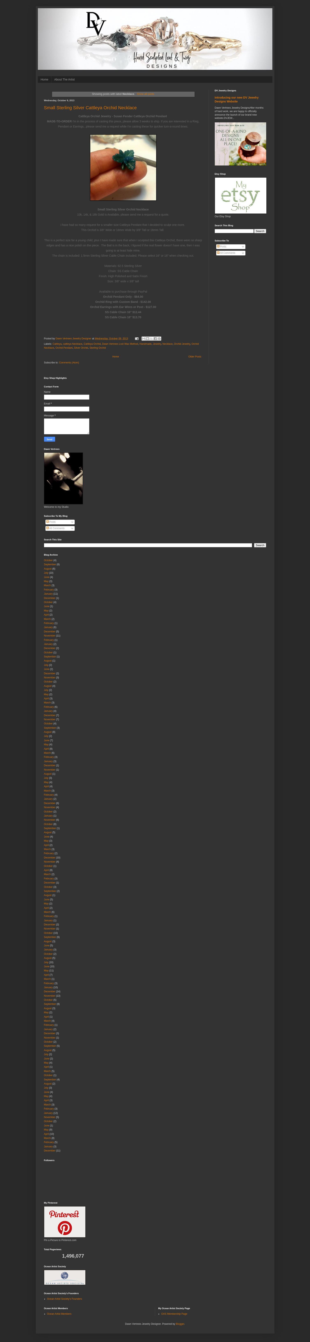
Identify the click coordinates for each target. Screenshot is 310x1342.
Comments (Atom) (69, 362)
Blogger (180, 1323)
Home (44, 79)
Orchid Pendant (64, 347)
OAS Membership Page (174, 1313)
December (49, 598)
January (48, 593)
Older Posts (194, 356)
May (46, 581)
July (46, 572)
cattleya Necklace (72, 343)
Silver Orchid (81, 347)
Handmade (145, 343)
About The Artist (64, 79)
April (46, 614)
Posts (221, 246)
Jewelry (157, 343)
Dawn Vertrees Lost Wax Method (120, 343)
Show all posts (145, 93)
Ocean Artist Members (59, 1313)
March (47, 585)
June (46, 577)
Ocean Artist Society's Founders (64, 1298)
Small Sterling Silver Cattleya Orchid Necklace (90, 107)
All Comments (226, 253)
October (48, 560)
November (49, 635)
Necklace (168, 343)
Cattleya (57, 343)
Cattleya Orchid (92, 343)
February (49, 589)
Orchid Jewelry (182, 343)
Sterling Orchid (97, 347)
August (48, 568)
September (50, 564)
